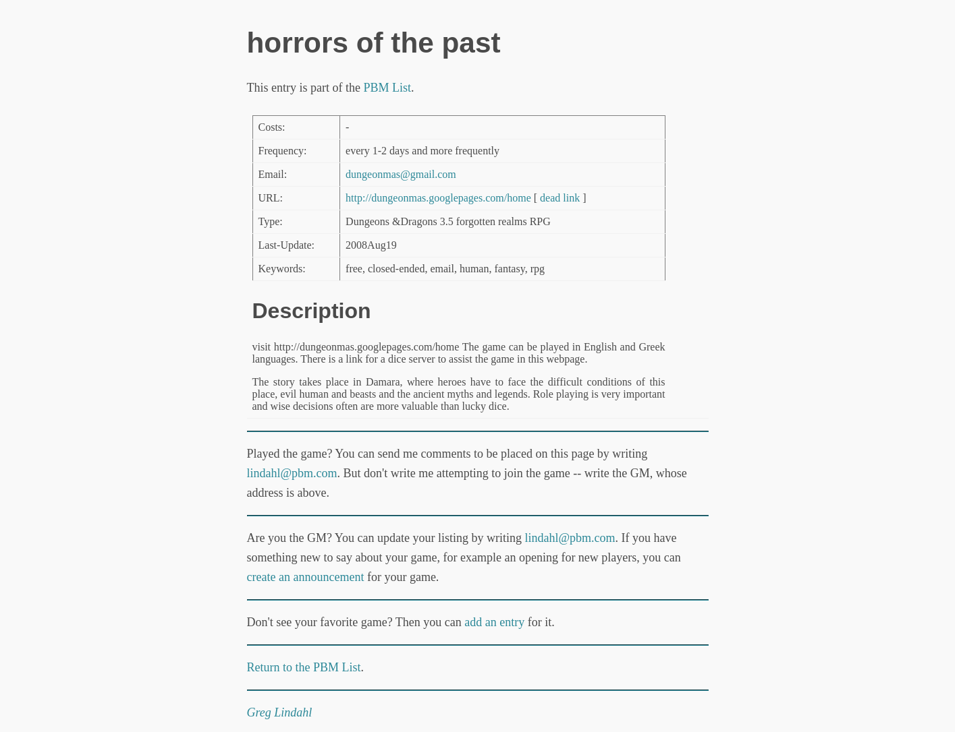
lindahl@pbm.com (292, 473)
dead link (560, 198)
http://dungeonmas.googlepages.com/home (438, 198)
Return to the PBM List (304, 667)
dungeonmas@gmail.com (401, 174)
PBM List (387, 87)
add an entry (494, 622)
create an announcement (305, 577)
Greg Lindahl (279, 712)
